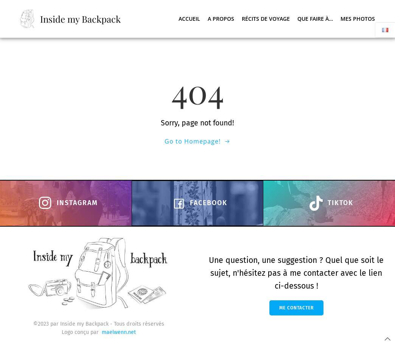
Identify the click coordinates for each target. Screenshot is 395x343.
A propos (221, 18)
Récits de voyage (266, 18)
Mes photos (358, 18)
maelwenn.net (119, 332)
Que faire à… (315, 18)
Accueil (190, 18)
